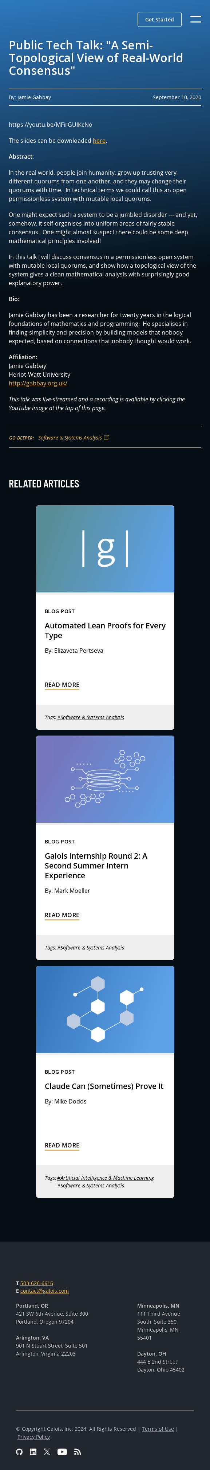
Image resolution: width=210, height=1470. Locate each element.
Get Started (159, 19)
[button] (160, 19)
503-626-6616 (36, 1283)
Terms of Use (158, 1428)
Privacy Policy (33, 1436)
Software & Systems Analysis (70, 437)
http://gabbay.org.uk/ (38, 383)
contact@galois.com (44, 1290)
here (99, 141)
